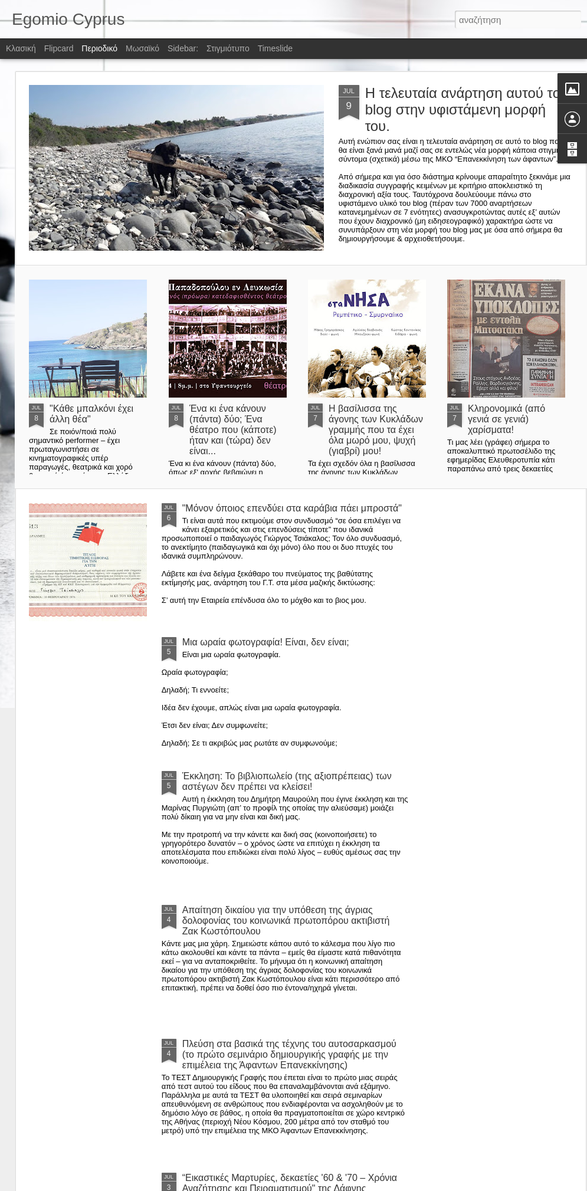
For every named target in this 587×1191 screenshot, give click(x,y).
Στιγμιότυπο (228, 48)
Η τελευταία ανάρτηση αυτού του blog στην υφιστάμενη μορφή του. (467, 109)
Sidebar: (183, 48)
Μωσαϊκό (142, 48)
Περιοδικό (99, 48)
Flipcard (59, 48)
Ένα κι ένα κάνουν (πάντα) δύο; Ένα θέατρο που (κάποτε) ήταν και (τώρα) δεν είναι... (233, 429)
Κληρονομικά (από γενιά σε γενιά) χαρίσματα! (506, 419)
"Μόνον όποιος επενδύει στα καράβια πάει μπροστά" (292, 508)
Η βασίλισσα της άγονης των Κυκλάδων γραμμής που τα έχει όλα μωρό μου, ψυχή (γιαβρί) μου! (376, 429)
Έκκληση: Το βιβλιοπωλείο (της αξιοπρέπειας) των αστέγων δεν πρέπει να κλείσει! (287, 781)
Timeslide (275, 48)
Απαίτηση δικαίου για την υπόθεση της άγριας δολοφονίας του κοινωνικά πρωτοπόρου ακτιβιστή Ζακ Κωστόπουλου (286, 920)
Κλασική (21, 48)
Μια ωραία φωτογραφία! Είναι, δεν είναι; (265, 642)
